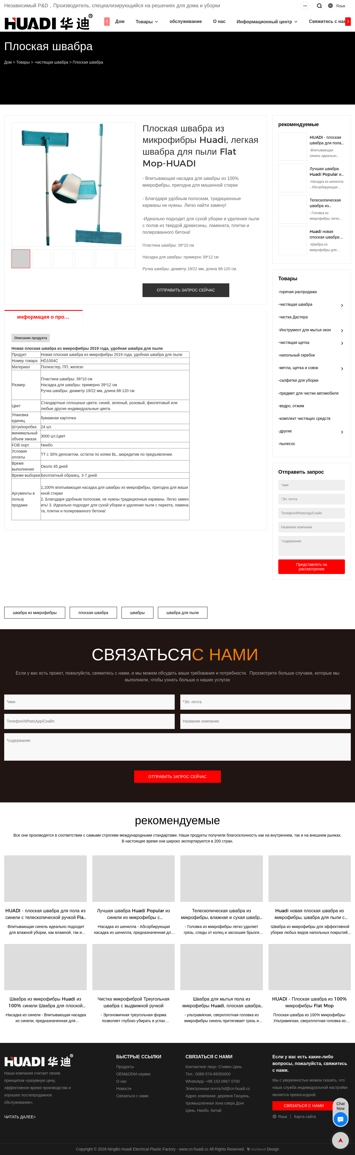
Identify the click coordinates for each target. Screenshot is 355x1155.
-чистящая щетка (293, 342)
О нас (215, 21)
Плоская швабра (88, 62)
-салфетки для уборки (298, 380)
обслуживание (181, 21)
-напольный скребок (296, 355)
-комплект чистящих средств (304, 418)
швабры (137, 612)
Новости (123, 1088)
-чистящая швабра (51, 62)
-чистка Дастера (293, 317)
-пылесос (286, 443)
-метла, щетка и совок (298, 367)
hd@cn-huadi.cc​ (236, 1088)
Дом (115, 21)
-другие (285, 431)
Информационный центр (260, 21)
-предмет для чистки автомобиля (308, 393)
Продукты (125, 1066)
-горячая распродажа (297, 292)
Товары (139, 21)
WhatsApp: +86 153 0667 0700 (213, 1081)
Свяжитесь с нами (325, 21)
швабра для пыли (183, 612)
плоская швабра (93, 612)
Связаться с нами (132, 1096)
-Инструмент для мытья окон (304, 330)
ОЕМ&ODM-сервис (133, 1074)
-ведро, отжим (291, 406)
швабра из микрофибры (35, 612)
